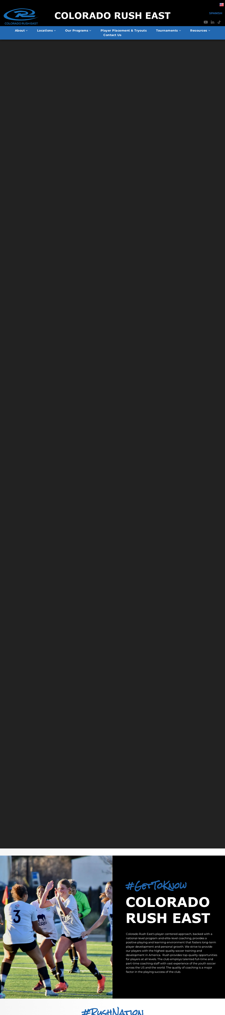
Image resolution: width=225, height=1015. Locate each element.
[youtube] (206, 22)
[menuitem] (21, 30)
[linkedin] (213, 22)
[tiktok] (219, 22)
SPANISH (215, 13)
